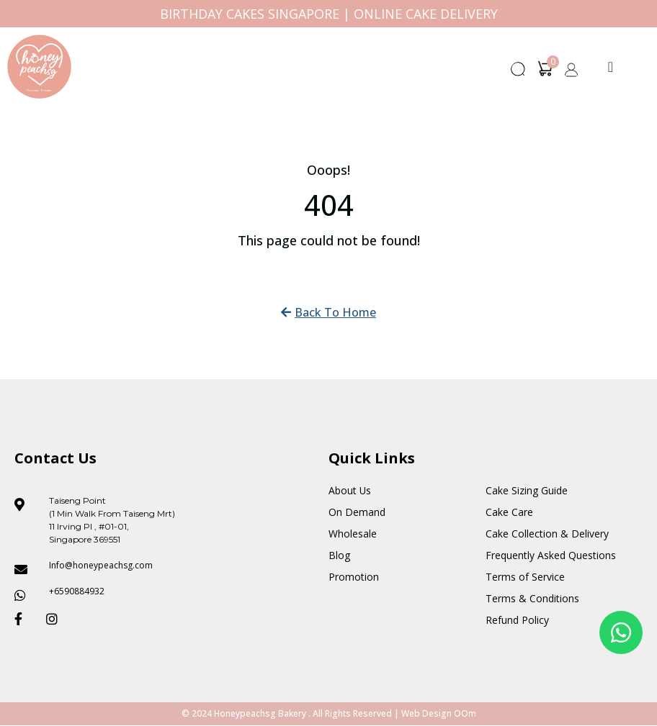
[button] (519, 73)
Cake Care (509, 512)
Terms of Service (525, 577)
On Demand (356, 512)
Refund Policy (517, 620)
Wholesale (352, 533)
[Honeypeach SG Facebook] (24, 618)
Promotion (353, 577)
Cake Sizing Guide (527, 490)
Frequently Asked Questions (551, 555)
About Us (350, 490)
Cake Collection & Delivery (547, 533)
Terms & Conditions (532, 598)
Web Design (426, 714)
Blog (339, 555)
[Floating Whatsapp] (621, 632)
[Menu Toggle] (610, 67)
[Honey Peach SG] (39, 67)
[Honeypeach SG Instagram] (56, 618)
